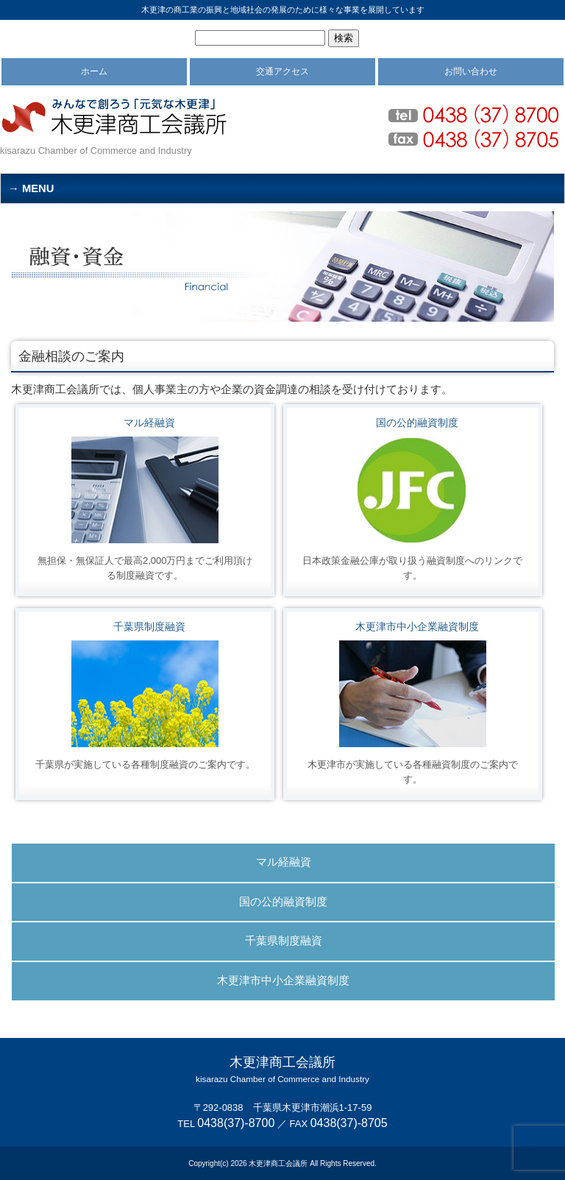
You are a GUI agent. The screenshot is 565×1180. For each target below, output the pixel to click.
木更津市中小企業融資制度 (417, 626)
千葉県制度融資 (149, 626)
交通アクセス (282, 71)
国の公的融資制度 (417, 422)
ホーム (94, 71)
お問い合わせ (470, 71)
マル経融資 (149, 422)
